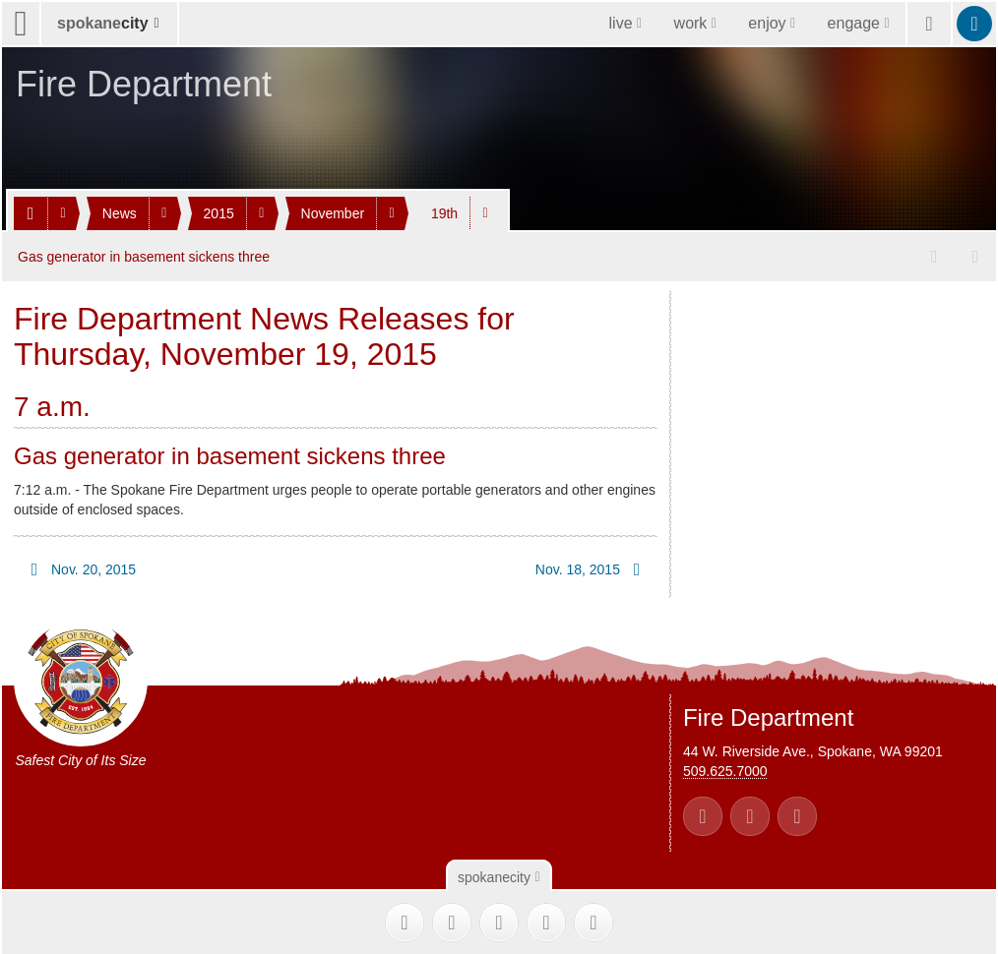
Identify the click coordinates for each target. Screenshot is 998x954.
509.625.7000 (725, 770)
